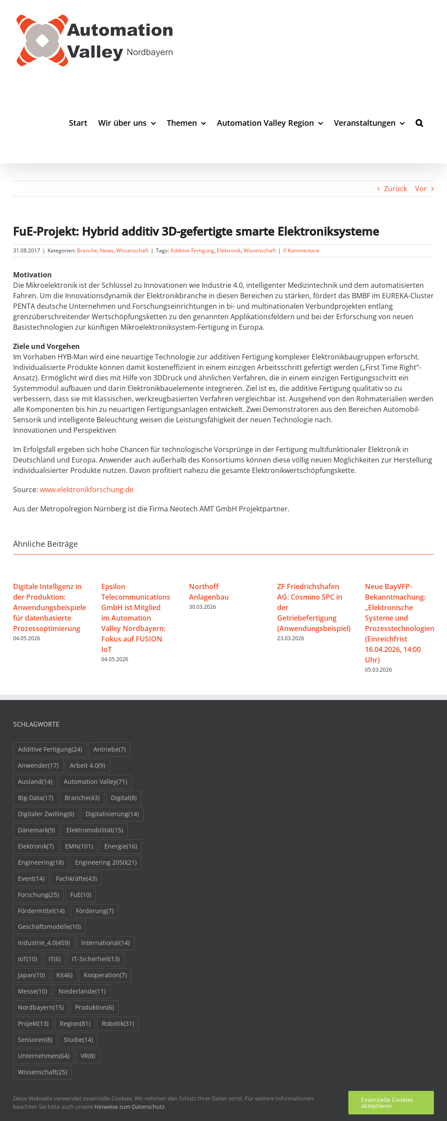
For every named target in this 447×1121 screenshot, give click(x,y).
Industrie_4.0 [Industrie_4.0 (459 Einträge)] (44, 943)
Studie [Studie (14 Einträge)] (78, 1040)
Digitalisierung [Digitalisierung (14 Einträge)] (112, 814)
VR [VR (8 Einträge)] (88, 1056)
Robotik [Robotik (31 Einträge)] (118, 1024)
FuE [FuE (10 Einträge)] (80, 895)
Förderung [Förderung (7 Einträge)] (94, 911)
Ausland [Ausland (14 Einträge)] (35, 782)
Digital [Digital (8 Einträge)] (124, 798)
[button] (419, 122)
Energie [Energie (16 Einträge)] (120, 846)
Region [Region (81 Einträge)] (75, 1024)
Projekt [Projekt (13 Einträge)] (33, 1024)
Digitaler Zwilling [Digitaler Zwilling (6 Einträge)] (46, 814)
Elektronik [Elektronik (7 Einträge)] (36, 846)
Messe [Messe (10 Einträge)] (32, 991)
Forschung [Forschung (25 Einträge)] (38, 895)
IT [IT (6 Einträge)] (54, 959)
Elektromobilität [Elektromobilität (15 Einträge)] (94, 830)
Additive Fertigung (192, 250)
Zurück (395, 188)
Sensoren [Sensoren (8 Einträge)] (35, 1040)
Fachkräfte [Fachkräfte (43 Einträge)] (76, 879)
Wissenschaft (132, 250)
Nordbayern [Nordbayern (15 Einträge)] (41, 1007)
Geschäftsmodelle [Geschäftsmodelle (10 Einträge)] (49, 927)
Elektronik (229, 250)
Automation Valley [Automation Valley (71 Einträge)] (95, 782)
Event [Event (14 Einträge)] (31, 879)
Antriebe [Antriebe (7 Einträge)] (109, 749)
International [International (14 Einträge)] (105, 943)
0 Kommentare (301, 250)
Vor (421, 188)
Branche (87, 250)
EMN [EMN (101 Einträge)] (79, 846)
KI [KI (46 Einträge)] (64, 975)
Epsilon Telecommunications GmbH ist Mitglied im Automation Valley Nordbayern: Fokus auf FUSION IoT (135, 618)
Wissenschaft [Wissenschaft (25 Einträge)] (42, 1072)
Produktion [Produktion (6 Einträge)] (94, 1007)
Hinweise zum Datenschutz (129, 1107)
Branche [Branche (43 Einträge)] (82, 798)
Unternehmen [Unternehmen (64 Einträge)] (43, 1056)
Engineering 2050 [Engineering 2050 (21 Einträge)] (106, 862)
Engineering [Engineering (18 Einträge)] (41, 862)
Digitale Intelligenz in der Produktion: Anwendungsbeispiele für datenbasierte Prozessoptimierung (49, 607)
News (106, 250)
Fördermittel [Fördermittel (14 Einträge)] (41, 911)
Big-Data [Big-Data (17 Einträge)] (35, 798)
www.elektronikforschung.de (87, 489)
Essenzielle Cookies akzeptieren (387, 1103)
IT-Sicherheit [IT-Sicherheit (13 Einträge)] (96, 959)
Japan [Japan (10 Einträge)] (31, 975)
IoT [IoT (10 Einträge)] (27, 959)
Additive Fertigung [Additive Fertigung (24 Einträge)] (50, 749)
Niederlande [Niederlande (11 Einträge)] (82, 991)
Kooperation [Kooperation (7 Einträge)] (105, 975)
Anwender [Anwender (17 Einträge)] (38, 766)
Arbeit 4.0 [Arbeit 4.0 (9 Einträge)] (87, 766)
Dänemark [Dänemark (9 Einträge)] (36, 830)
